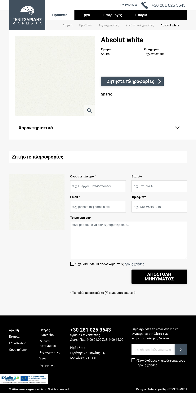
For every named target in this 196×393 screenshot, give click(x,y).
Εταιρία (141, 15)
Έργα (85, 15)
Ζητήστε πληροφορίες (134, 81)
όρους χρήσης (134, 264)
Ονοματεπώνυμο (82, 176)
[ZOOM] (89, 110)
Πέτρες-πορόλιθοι (47, 332)
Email (74, 197)
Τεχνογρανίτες (50, 352)
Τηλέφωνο (138, 197)
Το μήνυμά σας (80, 218)
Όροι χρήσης (18, 349)
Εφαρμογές (112, 15)
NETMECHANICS (177, 389)
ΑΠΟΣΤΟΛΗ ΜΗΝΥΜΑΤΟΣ (159, 277)
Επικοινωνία (128, 5)
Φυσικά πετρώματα (48, 343)
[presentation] (99, 277)
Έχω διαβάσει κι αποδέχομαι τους (110, 264)
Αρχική (68, 25)
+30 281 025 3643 (90, 330)
